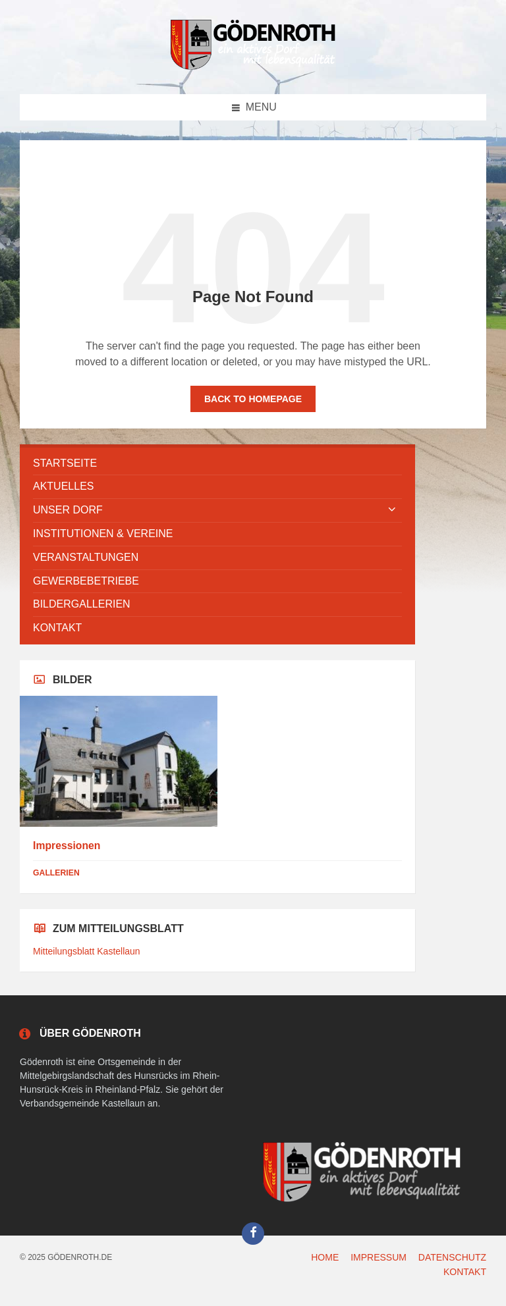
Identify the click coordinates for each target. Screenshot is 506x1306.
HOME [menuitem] (325, 1257)
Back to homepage (253, 399)
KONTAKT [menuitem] (464, 1272)
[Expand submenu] (392, 510)
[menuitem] (217, 463)
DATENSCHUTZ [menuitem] (452, 1257)
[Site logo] (253, 67)
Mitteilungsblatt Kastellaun (86, 951)
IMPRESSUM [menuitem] (379, 1257)
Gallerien (56, 872)
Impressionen (66, 845)
